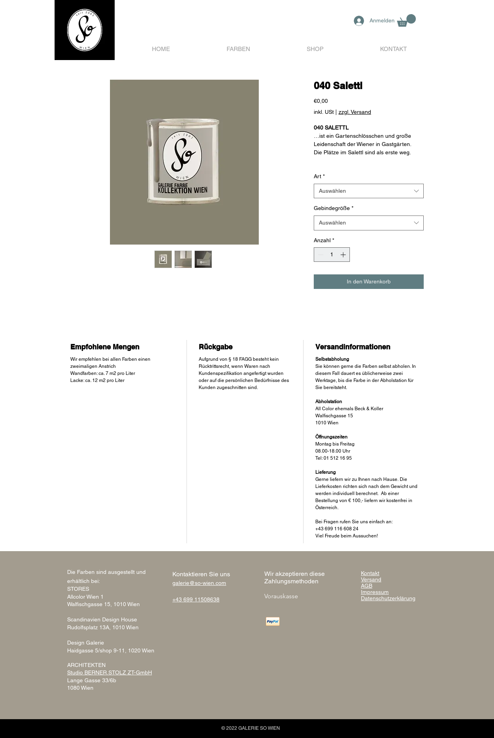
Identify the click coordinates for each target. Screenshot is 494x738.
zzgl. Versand (354, 112)
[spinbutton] (332, 254)
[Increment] (344, 254)
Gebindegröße (333, 208)
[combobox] (369, 191)
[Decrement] (320, 254)
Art (319, 176)
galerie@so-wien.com (199, 583)
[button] (406, 20)
